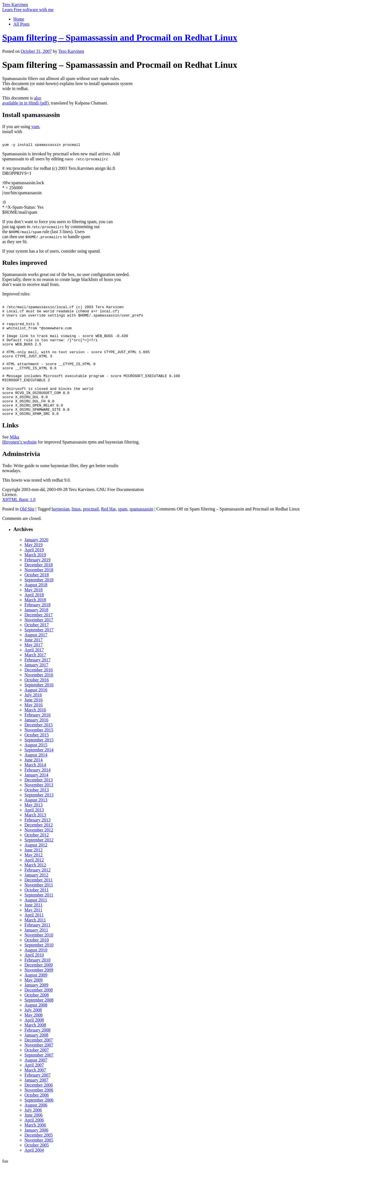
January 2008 (36, 1055)
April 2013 (34, 830)
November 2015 (38, 750)
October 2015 (36, 755)
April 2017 (34, 669)
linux (76, 529)
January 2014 (36, 795)
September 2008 (38, 1020)
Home (18, 19)
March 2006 (35, 1145)
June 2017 (33, 659)
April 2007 (34, 1085)
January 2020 (36, 559)
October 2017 (36, 644)
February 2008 (37, 1050)
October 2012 (36, 855)
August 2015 (35, 765)
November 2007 (38, 1065)
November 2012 (38, 850)
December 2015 (38, 745)
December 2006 (38, 1105)
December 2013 (38, 800)
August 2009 (35, 995)
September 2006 (38, 1120)
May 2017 (33, 664)
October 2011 (36, 910)
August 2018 (35, 604)
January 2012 (36, 895)
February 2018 (37, 624)
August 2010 (35, 970)
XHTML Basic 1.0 (19, 519)
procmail (91, 529)
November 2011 (38, 905)
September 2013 (38, 815)
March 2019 (35, 574)
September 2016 (38, 704)
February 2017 (37, 679)
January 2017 (36, 684)
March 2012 (35, 885)
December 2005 (38, 1155)
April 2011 (34, 935)
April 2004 (34, 1170)
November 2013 (38, 805)
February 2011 (37, 945)
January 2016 (36, 739)
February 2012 (37, 890)
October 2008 (36, 1015)
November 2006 (38, 1110)
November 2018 (38, 589)
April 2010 (34, 975)
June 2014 (33, 780)
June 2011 (33, 925)
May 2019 (33, 564)
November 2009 (38, 990)
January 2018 (36, 629)
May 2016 (33, 724)
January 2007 (36, 1100)
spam (122, 529)
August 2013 (35, 820)
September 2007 (38, 1075)
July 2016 (33, 714)
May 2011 (33, 930)
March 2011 (35, 940)
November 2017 (38, 639)
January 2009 (36, 1005)
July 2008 (33, 1030)
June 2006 (33, 1135)
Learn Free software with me (28, 9)
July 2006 (33, 1130)
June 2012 (33, 870)
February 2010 (37, 980)
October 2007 (36, 1070)
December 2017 (38, 634)
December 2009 (38, 985)
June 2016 (33, 719)
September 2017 (38, 649)
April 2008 (34, 1040)
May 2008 (33, 1035)
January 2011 (36, 950)
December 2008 (38, 1010)
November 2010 (38, 955)
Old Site (27, 529)
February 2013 (37, 840)
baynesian (60, 529)
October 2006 (36, 1115)
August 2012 (35, 865)
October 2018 (36, 594)
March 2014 (35, 785)
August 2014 (35, 775)
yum (35, 126)
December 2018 (38, 584)
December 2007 (38, 1060)
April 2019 (34, 569)
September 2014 (38, 770)
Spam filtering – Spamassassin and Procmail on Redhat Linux (119, 38)
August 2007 (35, 1080)
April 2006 (34, 1140)
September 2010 (38, 965)
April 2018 (34, 614)
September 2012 (38, 860)
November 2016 (38, 694)
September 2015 (38, 760)
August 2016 (35, 709)
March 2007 (35, 1090)
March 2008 (35, 1045)
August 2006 (35, 1125)
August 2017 (35, 654)
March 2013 (35, 835)
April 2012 (34, 880)
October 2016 (36, 699)
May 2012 (33, 875)
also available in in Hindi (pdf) (25, 100)
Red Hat (108, 529)
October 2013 (36, 810)
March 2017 (35, 674)
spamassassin (141, 529)
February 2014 (37, 790)
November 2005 (38, 1160)
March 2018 (35, 619)
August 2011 (35, 920)
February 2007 (37, 1095)
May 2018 (33, 609)
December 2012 (38, 845)
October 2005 (36, 1165)
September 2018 (38, 599)
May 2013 (33, 825)
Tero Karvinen (15, 4)
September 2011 (38, 915)
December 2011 (38, 900)
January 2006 (36, 1150)
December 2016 (38, 689)
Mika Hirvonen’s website (19, 459)
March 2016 (35, 729)
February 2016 (37, 734)
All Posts (21, 24)
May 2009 (33, 1000)
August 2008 (35, 1025)
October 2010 (36, 960)
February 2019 (37, 579)
